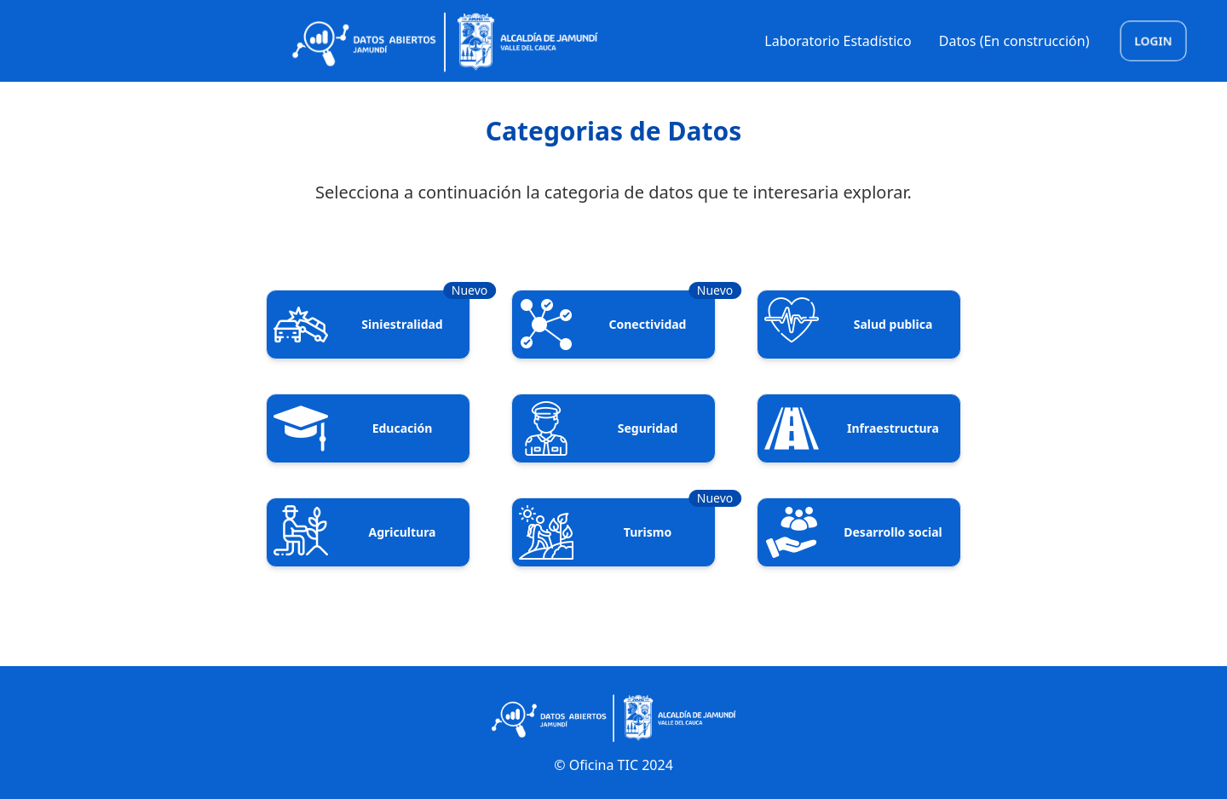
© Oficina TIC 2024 (613, 765)
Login (1153, 40)
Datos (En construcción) (1014, 41)
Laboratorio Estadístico (837, 41)
